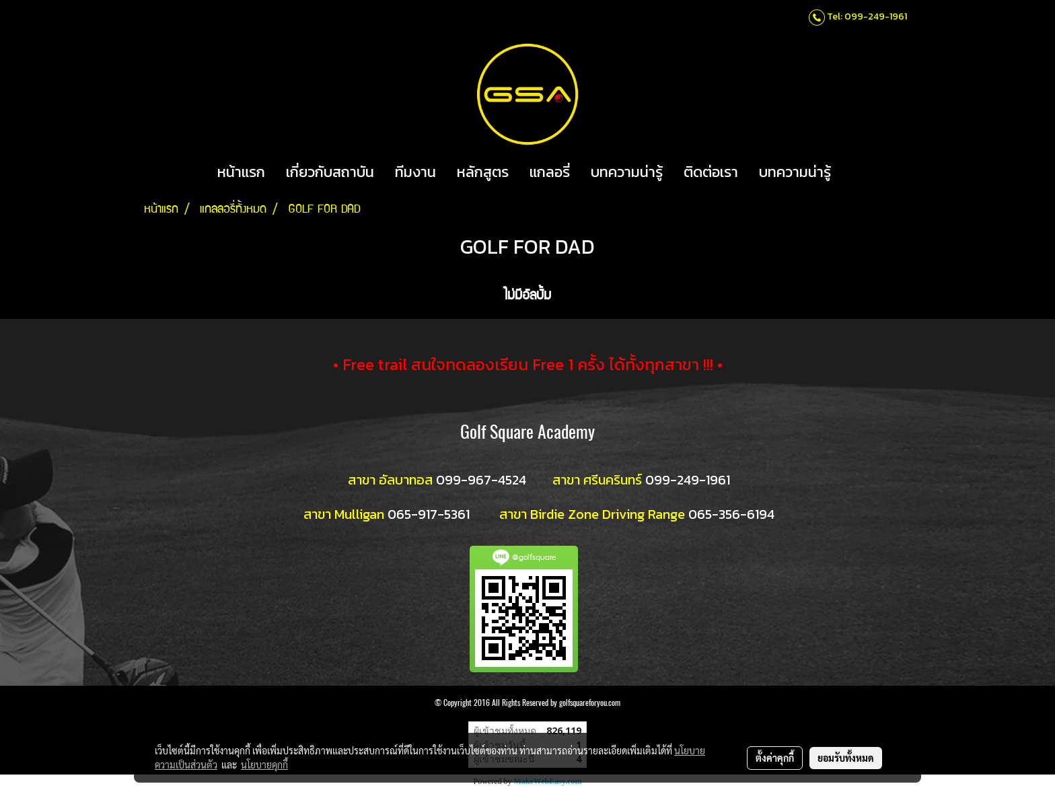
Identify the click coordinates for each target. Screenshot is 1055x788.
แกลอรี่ (550, 172)
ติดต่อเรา (711, 172)
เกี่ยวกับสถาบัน (330, 172)
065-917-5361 (429, 514)
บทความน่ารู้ (627, 172)
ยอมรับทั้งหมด (845, 758)
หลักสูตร (483, 172)
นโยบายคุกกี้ (264, 764)
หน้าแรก (241, 172)
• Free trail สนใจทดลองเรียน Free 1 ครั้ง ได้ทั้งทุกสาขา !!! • (528, 364)
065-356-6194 (731, 514)
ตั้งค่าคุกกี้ (775, 758)
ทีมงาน (415, 172)
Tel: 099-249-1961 (867, 16)
